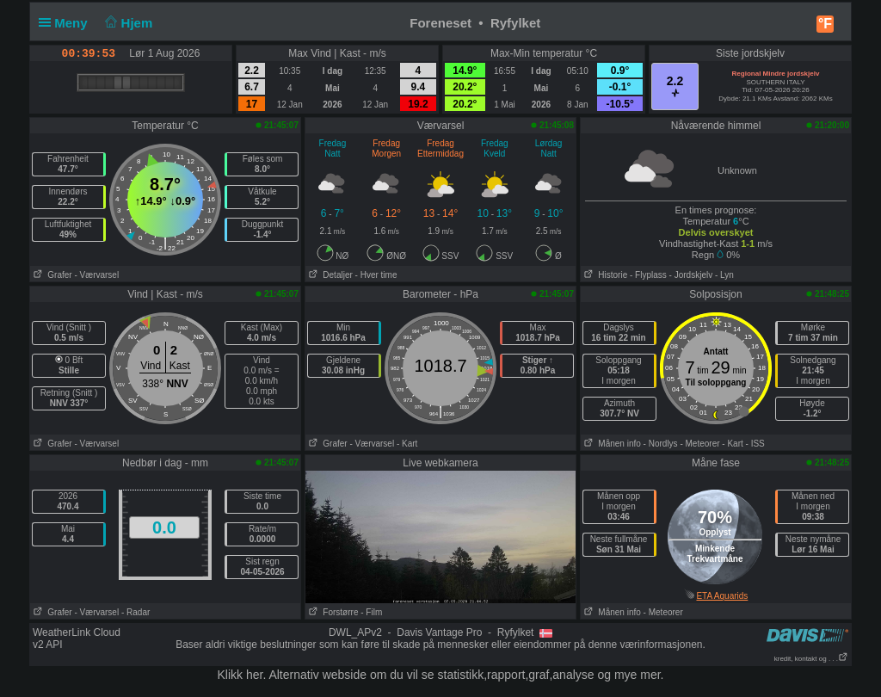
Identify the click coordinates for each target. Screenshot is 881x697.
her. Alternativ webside (306, 675)
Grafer (51, 275)
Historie (604, 275)
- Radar (135, 612)
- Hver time (376, 275)
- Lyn (724, 275)
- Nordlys (661, 443)
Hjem (127, 22)
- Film (371, 612)
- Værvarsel (96, 275)
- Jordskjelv (691, 275)
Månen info (611, 443)
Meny (67, 22)
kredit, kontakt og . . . (811, 659)
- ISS (755, 443)
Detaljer (329, 275)
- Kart (407, 443)
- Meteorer (699, 443)
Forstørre (332, 612)
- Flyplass (648, 275)
